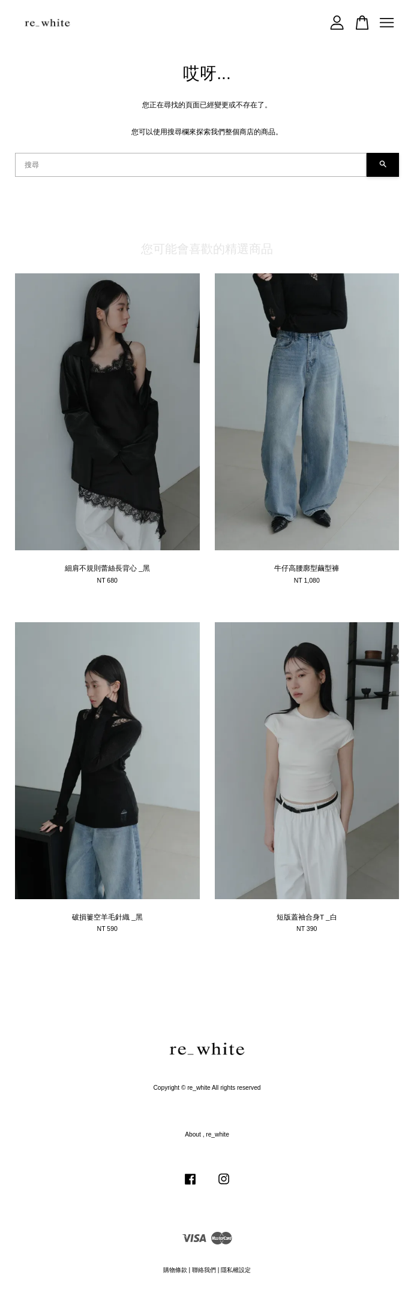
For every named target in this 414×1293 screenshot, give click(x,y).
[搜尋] (191, 165)
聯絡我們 (204, 1270)
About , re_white (207, 1134)
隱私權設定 (236, 1270)
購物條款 (175, 1270)
